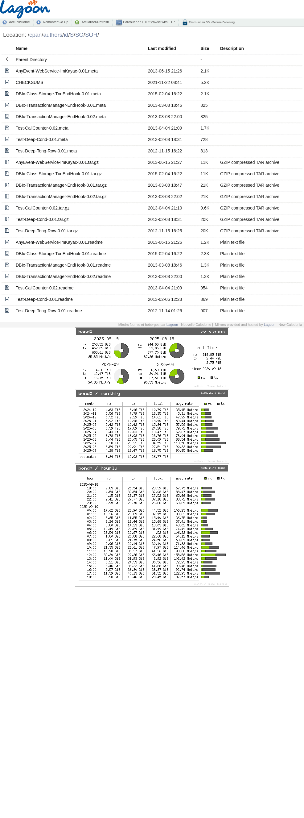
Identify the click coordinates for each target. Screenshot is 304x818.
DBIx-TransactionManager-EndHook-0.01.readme (63, 265)
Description (232, 48)
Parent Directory (31, 59)
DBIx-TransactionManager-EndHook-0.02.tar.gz (61, 196)
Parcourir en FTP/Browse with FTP (148, 22)
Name (21, 48)
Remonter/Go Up (55, 22)
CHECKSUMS (29, 82)
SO (79, 34)
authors (52, 34)
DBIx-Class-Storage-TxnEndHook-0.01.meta (58, 93)
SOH (91, 34)
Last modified (162, 48)
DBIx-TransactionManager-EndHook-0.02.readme (63, 276)
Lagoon (172, 324)
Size (204, 48)
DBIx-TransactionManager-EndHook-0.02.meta (61, 116)
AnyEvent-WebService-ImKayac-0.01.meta (57, 71)
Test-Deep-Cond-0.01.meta (42, 139)
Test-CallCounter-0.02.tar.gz (42, 208)
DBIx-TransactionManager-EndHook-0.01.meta (61, 105)
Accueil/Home (19, 22)
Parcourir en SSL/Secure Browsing (211, 22)
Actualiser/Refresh (95, 22)
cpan (35, 34)
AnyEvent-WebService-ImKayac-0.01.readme (59, 242)
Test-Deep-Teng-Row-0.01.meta (46, 150)
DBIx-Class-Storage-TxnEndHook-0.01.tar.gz (59, 173)
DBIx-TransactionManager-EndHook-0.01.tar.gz (61, 185)
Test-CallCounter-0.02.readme (45, 287)
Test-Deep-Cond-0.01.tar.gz (42, 219)
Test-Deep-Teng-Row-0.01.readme (49, 310)
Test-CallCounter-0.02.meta (42, 128)
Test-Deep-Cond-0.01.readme (44, 299)
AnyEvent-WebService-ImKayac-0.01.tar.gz (57, 162)
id (66, 34)
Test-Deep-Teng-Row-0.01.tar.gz (47, 230)
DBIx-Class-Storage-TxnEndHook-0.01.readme (61, 253)
